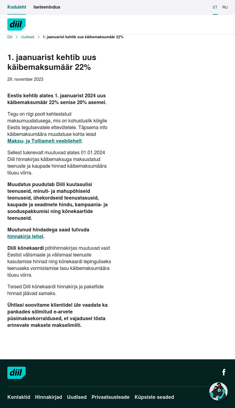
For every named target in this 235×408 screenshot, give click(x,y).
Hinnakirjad (48, 397)
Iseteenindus (46, 7)
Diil (9, 37)
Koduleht (16, 7)
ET (215, 7)
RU (225, 7)
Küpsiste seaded (154, 397)
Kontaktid (18, 397)
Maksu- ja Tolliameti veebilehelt (44, 141)
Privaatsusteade (110, 397)
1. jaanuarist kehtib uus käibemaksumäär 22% (83, 37)
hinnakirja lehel (25, 236)
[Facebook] (224, 372)
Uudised (27, 37)
